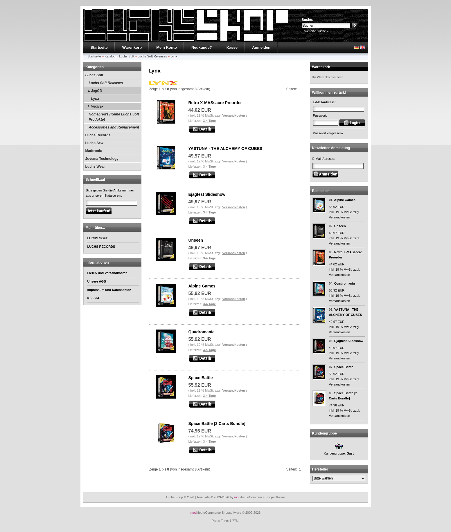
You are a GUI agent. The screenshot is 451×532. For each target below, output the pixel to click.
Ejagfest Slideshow (207, 194)
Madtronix (93, 151)
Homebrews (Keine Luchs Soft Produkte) (114, 117)
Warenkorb (132, 47)
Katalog (110, 56)
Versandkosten (233, 115)
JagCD (96, 91)
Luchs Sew (94, 143)
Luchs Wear (95, 166)
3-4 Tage (209, 120)
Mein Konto (166, 47)
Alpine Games (201, 286)
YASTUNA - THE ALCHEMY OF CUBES (225, 148)
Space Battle (200, 377)
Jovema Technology (101, 159)
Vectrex (97, 106)
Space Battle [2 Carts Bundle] (216, 423)
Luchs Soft (126, 56)
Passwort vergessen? (328, 133)
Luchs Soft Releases (152, 56)
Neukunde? (201, 47)
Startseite (99, 47)
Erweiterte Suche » (315, 31)
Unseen (195, 240)
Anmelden (261, 47)
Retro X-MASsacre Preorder (215, 102)
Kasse (232, 47)
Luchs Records (98, 135)
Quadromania (201, 332)
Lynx (173, 56)
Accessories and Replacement (114, 127)
